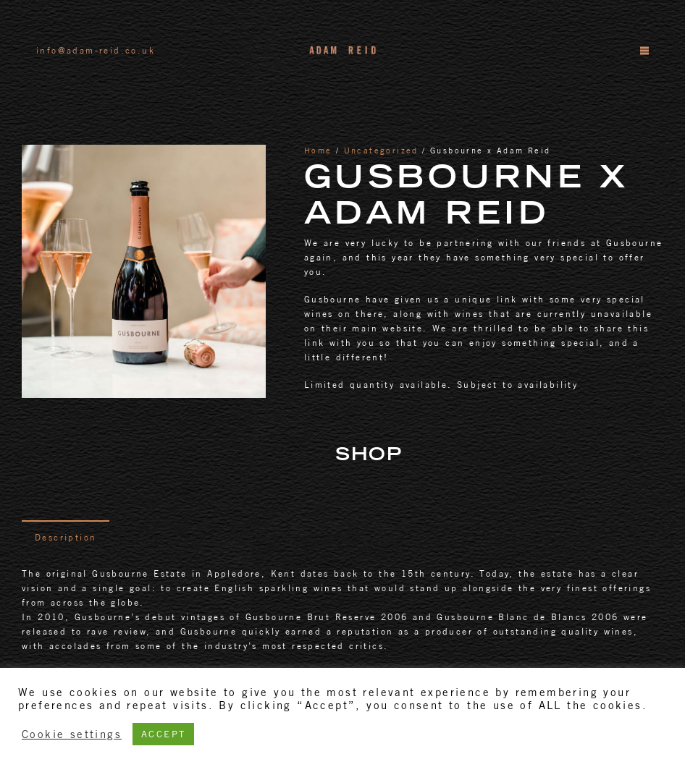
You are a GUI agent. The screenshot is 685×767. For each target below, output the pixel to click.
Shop (369, 456)
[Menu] (644, 51)
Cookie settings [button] (72, 734)
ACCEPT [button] (163, 734)
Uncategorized (381, 150)
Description (65, 537)
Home (318, 150)
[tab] (65, 537)
